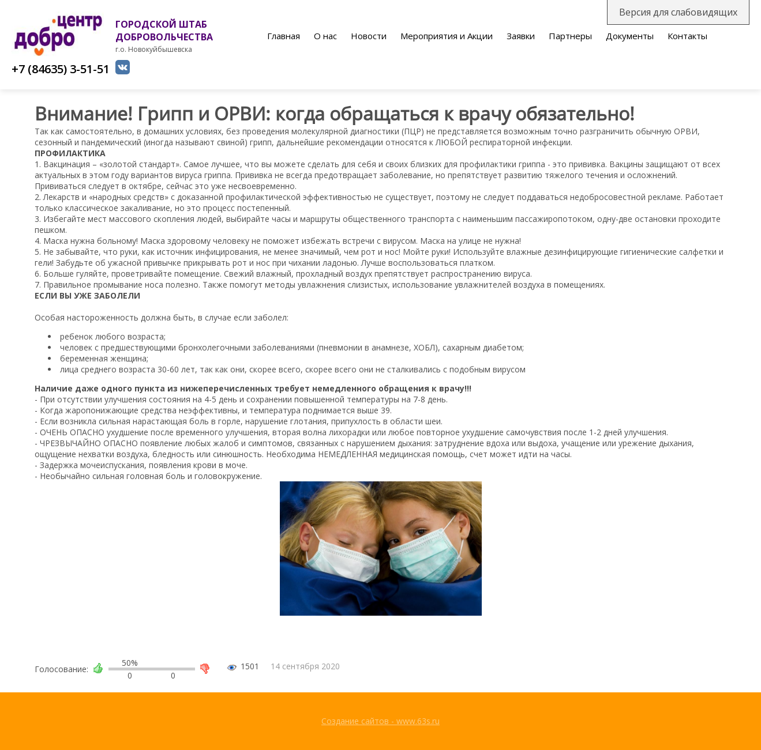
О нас (325, 36)
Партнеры (570, 36)
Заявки (521, 36)
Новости (369, 36)
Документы (630, 36)
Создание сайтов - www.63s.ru (380, 720)
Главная (283, 36)
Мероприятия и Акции (446, 36)
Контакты (687, 36)
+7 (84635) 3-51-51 (61, 69)
